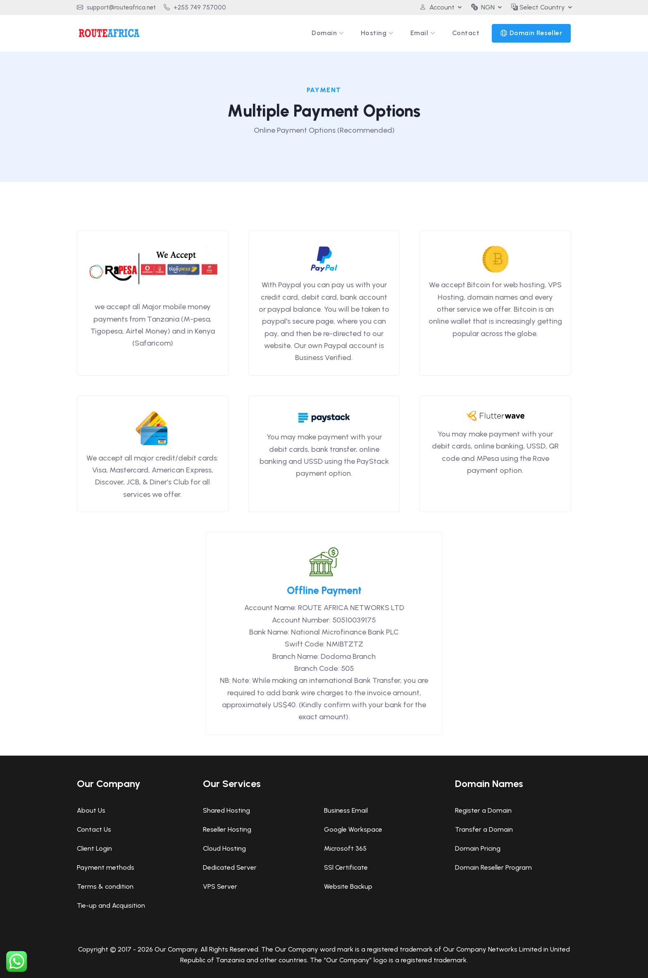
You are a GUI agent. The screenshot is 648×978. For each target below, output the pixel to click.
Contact (466, 33)
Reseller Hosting (227, 829)
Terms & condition (105, 886)
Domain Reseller (536, 33)
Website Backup (348, 886)
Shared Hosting (226, 810)
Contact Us (94, 829)
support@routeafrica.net (116, 7)
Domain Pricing (477, 848)
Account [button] (437, 7)
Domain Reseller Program (493, 867)
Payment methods (105, 867)
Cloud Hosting (224, 848)
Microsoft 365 (345, 848)
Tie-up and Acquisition (111, 905)
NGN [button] (483, 7)
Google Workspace (353, 829)
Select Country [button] (538, 7)
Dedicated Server (230, 867)
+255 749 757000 (195, 7)
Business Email (346, 810)
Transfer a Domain (484, 829)
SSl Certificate (346, 867)
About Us (91, 810)
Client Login (94, 848)
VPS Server (220, 886)
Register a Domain (483, 810)
